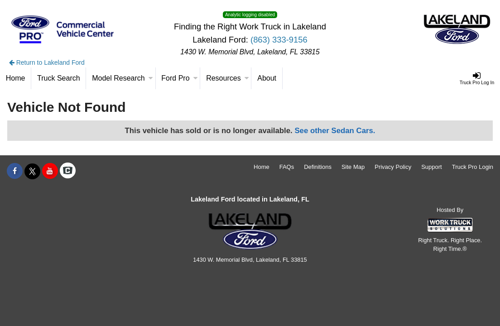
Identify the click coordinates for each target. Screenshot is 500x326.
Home (261, 166)
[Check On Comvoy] (68, 171)
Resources (227, 78)
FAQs (286, 166)
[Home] (15, 78)
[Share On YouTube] (50, 171)
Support (431, 166)
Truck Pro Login (472, 166)
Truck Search (58, 78)
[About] (266, 78)
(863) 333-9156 (279, 39)
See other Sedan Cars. (334, 130)
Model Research (122, 78)
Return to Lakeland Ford (47, 62)
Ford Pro (179, 78)
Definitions (318, 166)
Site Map (353, 166)
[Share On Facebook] (15, 171)
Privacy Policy (393, 166)
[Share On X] (32, 171)
